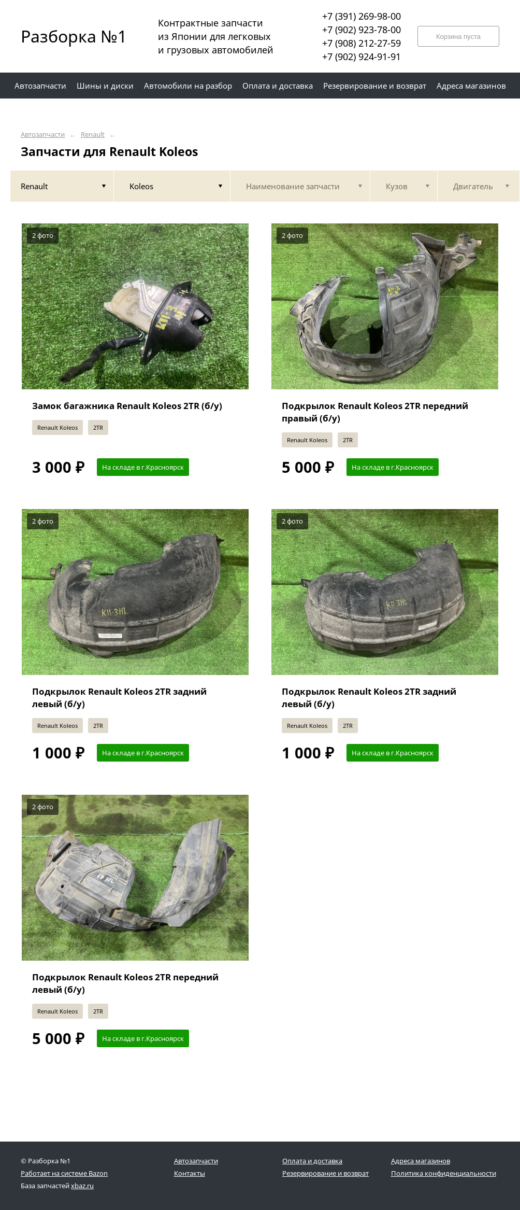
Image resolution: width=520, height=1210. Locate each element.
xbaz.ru (82, 1185)
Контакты (189, 1173)
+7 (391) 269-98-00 (361, 16)
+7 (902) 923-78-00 (361, 29)
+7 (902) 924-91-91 (361, 56)
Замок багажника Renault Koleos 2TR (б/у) (127, 406)
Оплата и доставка (312, 1160)
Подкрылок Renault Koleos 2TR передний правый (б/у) (375, 412)
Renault (93, 134)
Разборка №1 (67, 36)
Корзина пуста (458, 36)
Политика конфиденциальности (443, 1173)
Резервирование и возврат (325, 1173)
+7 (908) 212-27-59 (361, 43)
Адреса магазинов (420, 1160)
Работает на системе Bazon (64, 1173)
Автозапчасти (43, 134)
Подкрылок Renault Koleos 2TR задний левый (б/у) (119, 697)
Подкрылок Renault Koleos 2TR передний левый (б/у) (125, 983)
